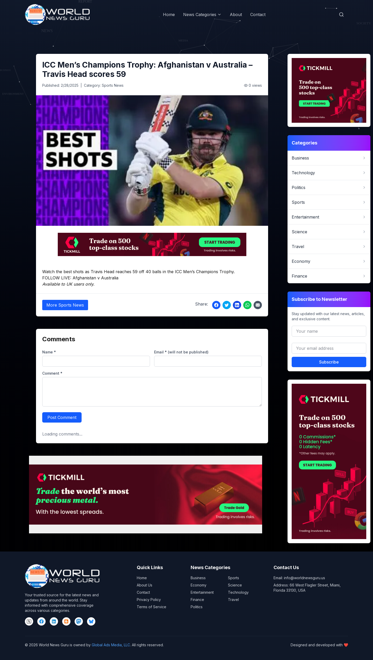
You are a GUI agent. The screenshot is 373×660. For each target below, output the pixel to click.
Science (235, 585)
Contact (258, 14)
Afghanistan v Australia (95, 277)
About (236, 14)
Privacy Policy (149, 599)
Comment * (52, 373)
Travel (233, 599)
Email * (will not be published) (181, 352)
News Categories (202, 14)
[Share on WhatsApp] (247, 305)
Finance (197, 599)
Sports (233, 578)
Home (169, 14)
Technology (238, 592)
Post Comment (61, 417)
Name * (49, 352)
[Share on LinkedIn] (237, 305)
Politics (197, 607)
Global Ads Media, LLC (111, 645)
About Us (144, 585)
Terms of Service (151, 607)
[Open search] (341, 14)
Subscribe (329, 362)
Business (198, 578)
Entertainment (202, 592)
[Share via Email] (258, 305)
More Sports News (65, 305)
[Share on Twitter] (227, 305)
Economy (198, 585)
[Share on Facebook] (216, 305)
